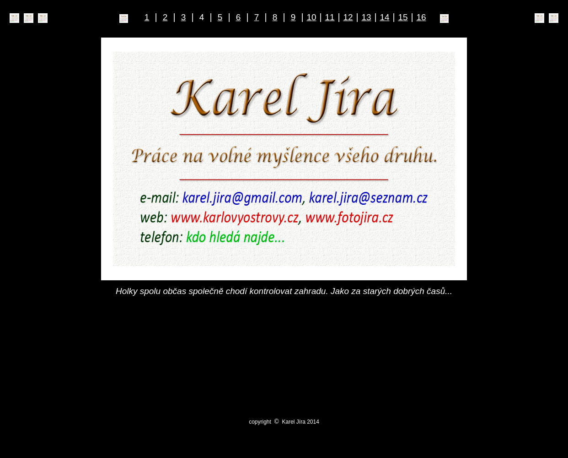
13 (366, 17)
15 (402, 17)
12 (348, 17)
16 (421, 17)
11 (329, 17)
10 (311, 17)
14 (384, 17)
